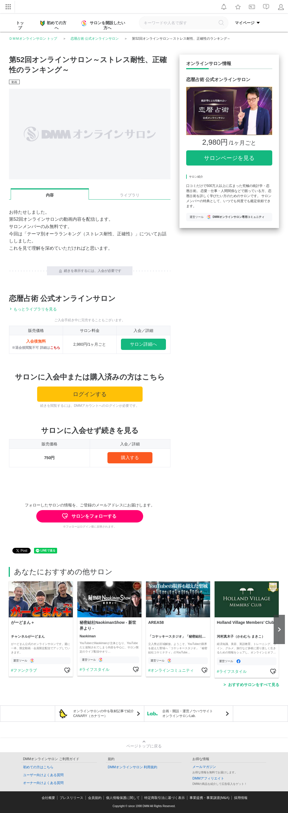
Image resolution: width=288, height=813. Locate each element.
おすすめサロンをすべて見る (253, 684)
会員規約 (95, 798)
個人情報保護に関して (123, 798)
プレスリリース (71, 798)
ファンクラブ (25, 670)
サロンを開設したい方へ (103, 25)
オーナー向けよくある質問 (43, 783)
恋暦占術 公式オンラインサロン (95, 39)
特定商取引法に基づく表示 (164, 798)
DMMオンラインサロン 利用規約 (132, 767)
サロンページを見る (229, 158)
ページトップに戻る (144, 746)
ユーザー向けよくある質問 (43, 775)
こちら (55, 348)
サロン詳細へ (143, 344)
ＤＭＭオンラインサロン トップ (33, 39)
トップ (20, 25)
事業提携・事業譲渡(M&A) (210, 798)
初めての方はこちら (38, 767)
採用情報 (241, 798)
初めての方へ (53, 25)
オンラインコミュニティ (172, 670)
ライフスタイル (95, 669)
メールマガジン (204, 767)
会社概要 (48, 798)
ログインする (90, 394)
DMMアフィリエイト (208, 778)
